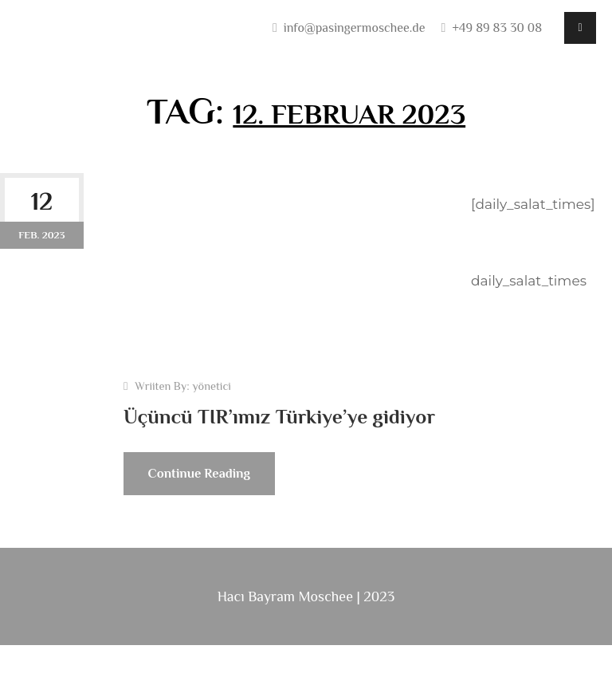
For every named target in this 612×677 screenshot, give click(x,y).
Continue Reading (214, 511)
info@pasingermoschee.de (355, 28)
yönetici (211, 387)
